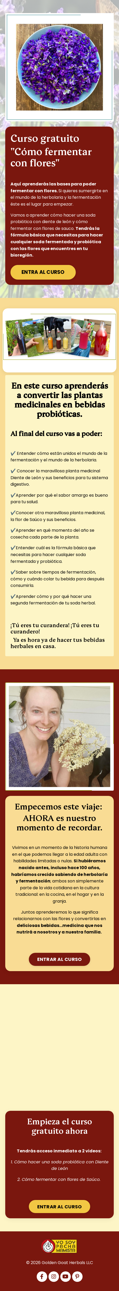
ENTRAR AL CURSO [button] (59, 959)
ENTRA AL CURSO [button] (43, 272)
